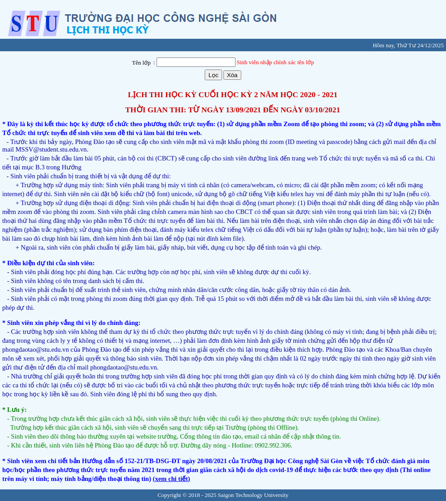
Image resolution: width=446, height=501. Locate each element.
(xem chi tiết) (171, 478)
